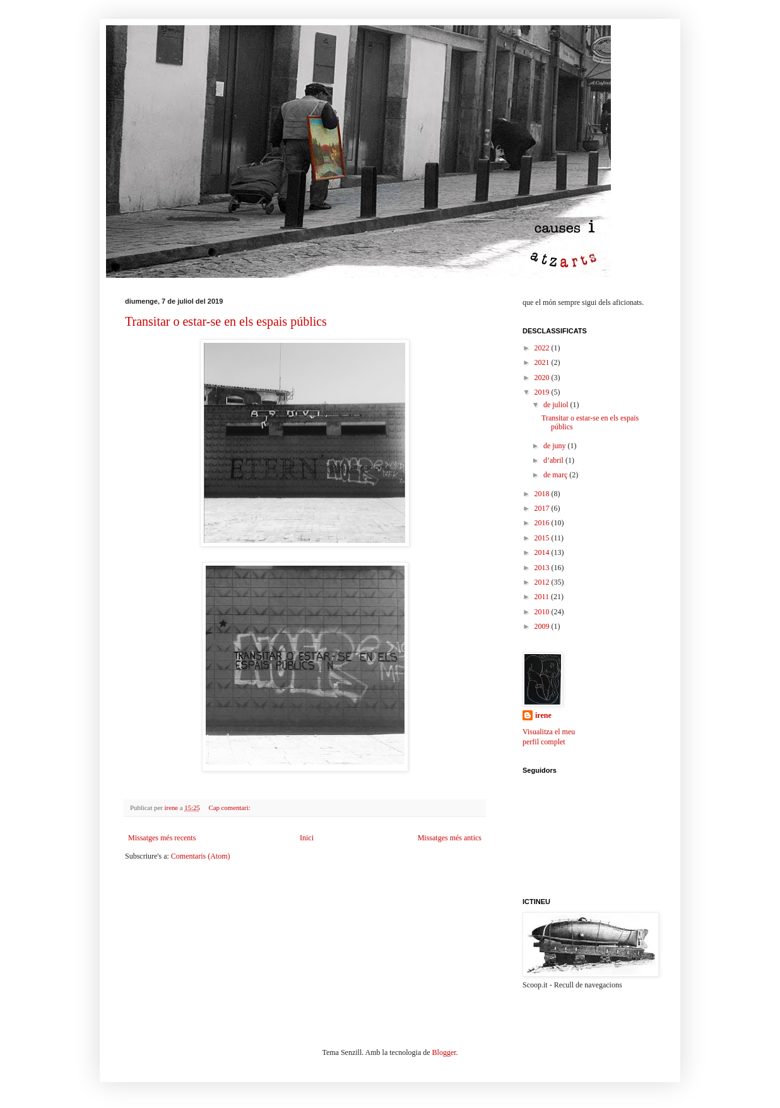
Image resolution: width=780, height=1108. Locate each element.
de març (556, 474)
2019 (543, 392)
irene (543, 715)
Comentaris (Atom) (200, 856)
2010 (543, 611)
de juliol (556, 404)
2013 (543, 567)
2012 (543, 582)
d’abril (554, 460)
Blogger (444, 1052)
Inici (307, 837)
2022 (543, 347)
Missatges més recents (162, 837)
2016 (543, 522)
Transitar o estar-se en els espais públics (226, 321)
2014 (543, 552)
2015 (543, 537)
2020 (543, 377)
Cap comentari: (230, 807)
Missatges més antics (450, 837)
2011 (543, 596)
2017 (543, 508)
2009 (543, 626)
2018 (543, 493)
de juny (555, 445)
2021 (543, 362)
